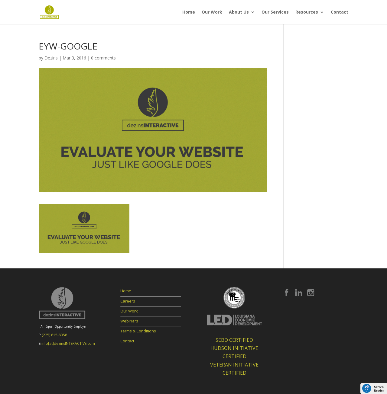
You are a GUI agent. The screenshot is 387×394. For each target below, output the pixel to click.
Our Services (275, 12)
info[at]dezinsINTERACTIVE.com (68, 343)
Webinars (129, 321)
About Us (239, 12)
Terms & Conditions (138, 331)
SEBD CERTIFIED (234, 340)
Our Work (212, 12)
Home (188, 12)
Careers (127, 301)
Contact (339, 12)
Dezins (51, 58)
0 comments (103, 58)
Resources (306, 12)
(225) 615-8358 (54, 335)
